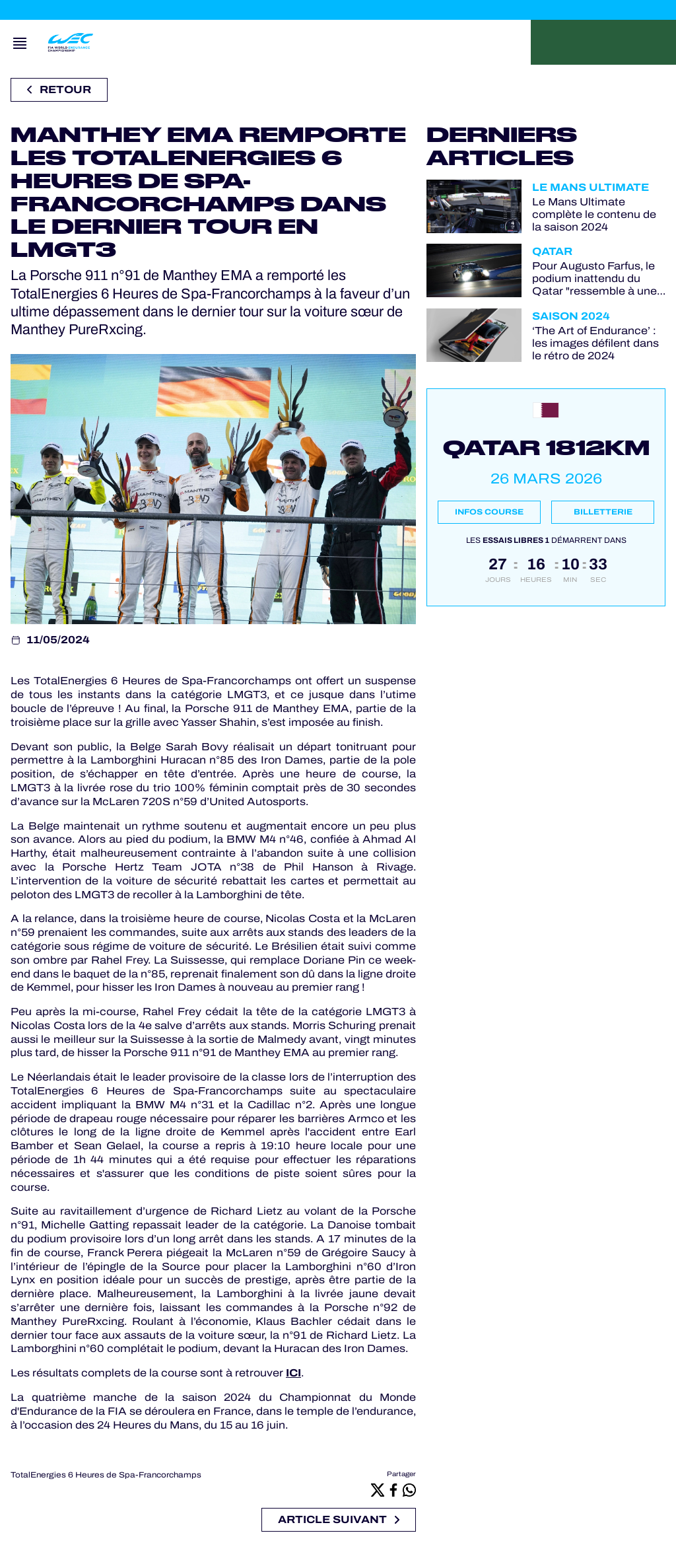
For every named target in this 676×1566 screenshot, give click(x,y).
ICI (293, 1373)
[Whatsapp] (409, 1489)
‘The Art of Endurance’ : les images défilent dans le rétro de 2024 (595, 343)
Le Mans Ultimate (590, 187)
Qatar (552, 251)
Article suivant (338, 1519)
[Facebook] (393, 1489)
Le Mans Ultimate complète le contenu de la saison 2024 (594, 215)
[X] (377, 1489)
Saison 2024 (571, 316)
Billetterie (603, 512)
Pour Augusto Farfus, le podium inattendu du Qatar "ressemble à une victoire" (594, 279)
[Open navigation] (20, 42)
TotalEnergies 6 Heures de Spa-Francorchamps (106, 1475)
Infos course (489, 512)
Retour (59, 89)
